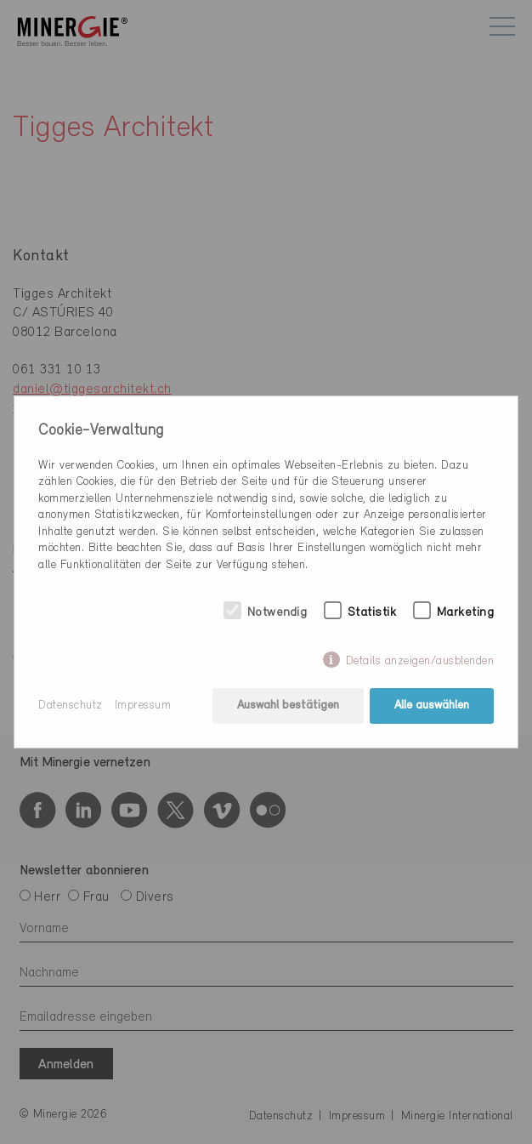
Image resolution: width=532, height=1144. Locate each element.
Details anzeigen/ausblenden (420, 661)
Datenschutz (70, 705)
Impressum (143, 705)
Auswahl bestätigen (288, 705)
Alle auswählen (431, 705)
